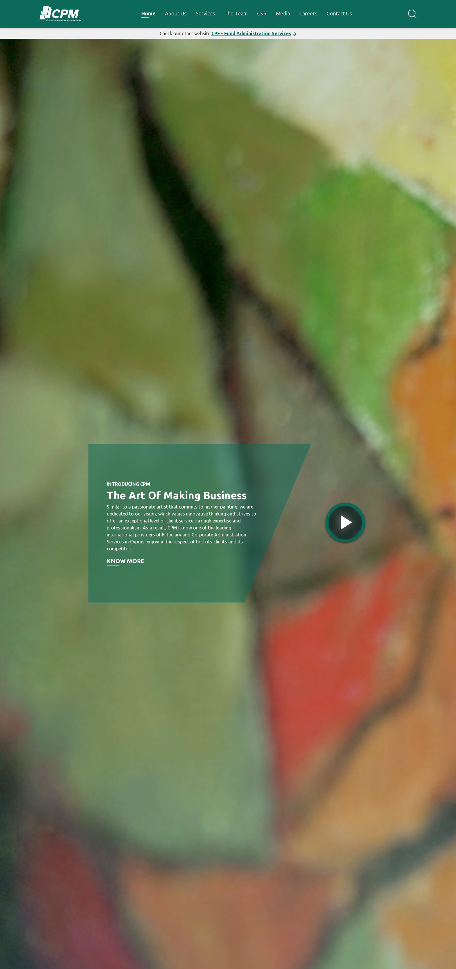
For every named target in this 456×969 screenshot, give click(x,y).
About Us (175, 13)
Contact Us (339, 13)
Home (148, 13)
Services (205, 13)
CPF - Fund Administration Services (251, 33)
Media (283, 13)
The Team (236, 13)
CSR (262, 13)
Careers (308, 13)
